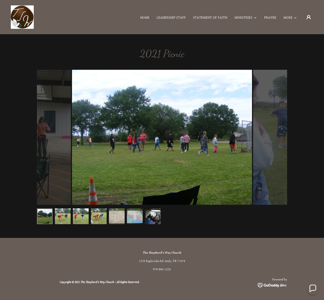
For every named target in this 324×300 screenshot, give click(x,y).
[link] (22, 17)
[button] (245, 17)
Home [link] (144, 18)
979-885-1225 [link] (162, 269)
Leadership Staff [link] (171, 18)
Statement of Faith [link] (210, 18)
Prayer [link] (270, 18)
